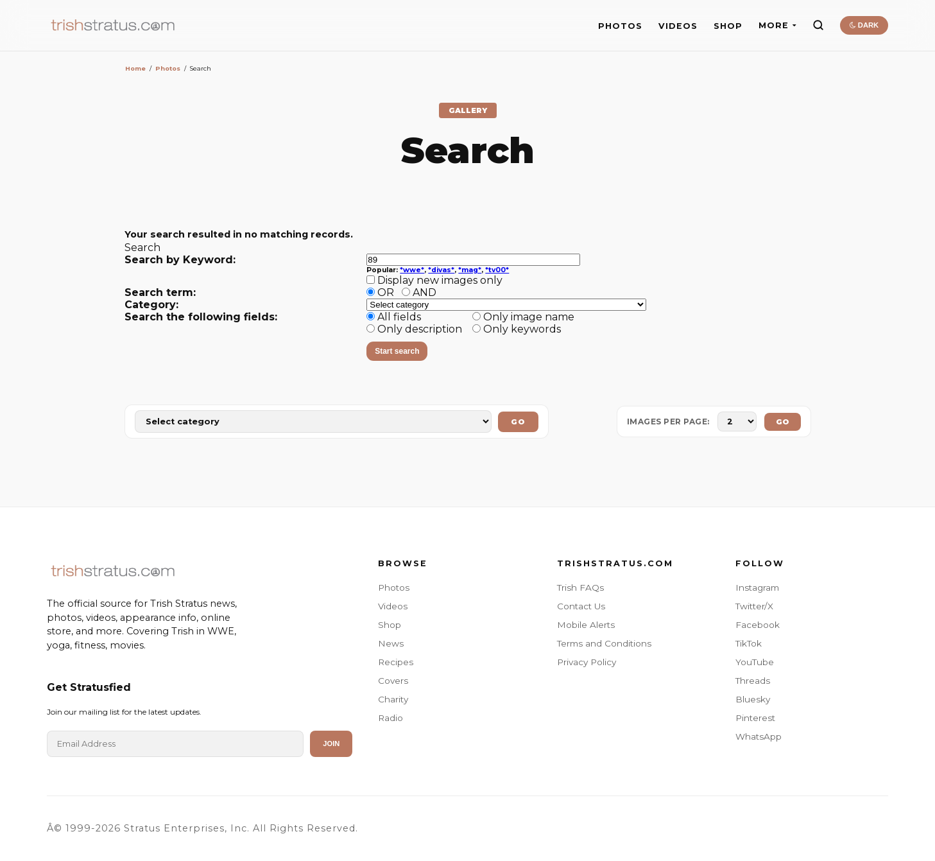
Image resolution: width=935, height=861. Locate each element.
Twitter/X (754, 606)
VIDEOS (678, 26)
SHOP (728, 26)
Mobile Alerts (586, 625)
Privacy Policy (586, 662)
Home (135, 68)
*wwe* (412, 270)
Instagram (757, 587)
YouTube (754, 662)
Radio (390, 718)
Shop (389, 625)
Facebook (757, 625)
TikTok (748, 643)
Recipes (395, 662)
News (391, 643)
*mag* (469, 270)
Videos (392, 606)
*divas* (441, 270)
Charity (393, 699)
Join (331, 743)
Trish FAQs (580, 587)
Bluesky (752, 699)
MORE (777, 25)
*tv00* (497, 270)
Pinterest (755, 718)
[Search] (818, 25)
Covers (393, 680)
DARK (864, 25)
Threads (752, 680)
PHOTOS (620, 26)
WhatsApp (758, 736)
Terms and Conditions (604, 643)
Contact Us (581, 606)
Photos (167, 68)
